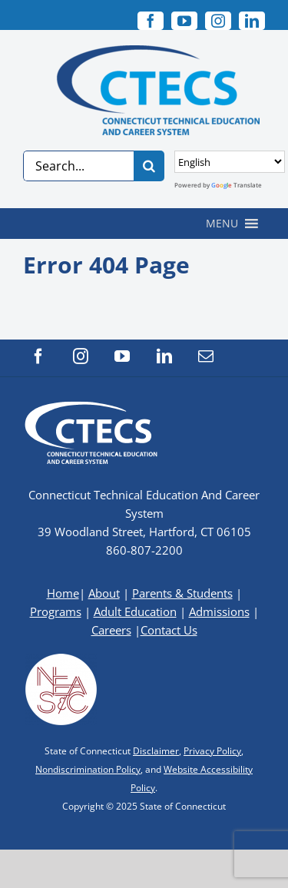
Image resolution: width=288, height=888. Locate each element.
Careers (111, 630)
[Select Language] (229, 162)
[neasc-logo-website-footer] (61, 658)
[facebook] (150, 21)
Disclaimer (156, 750)
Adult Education (135, 611)
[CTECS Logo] (144, 52)
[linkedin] (252, 21)
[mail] (206, 356)
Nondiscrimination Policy (88, 769)
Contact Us (169, 630)
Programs (55, 611)
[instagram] (218, 21)
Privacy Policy (212, 750)
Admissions (219, 611)
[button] (222, 223)
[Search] (149, 166)
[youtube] (184, 21)
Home (63, 593)
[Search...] (78, 166)
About (104, 593)
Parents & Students (182, 593)
